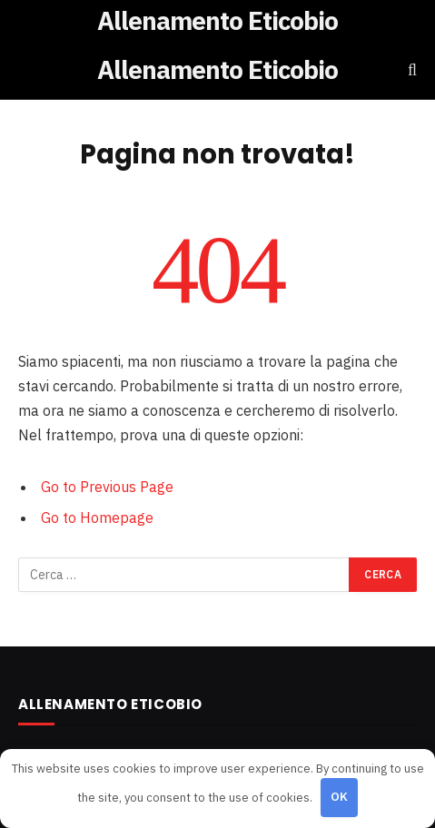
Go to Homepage (97, 517)
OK (340, 796)
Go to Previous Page (107, 487)
